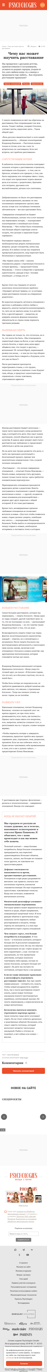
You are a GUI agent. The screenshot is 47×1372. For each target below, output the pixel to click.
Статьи (4, 46)
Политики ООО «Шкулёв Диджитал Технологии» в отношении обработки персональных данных (22, 1219)
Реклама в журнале (23, 1271)
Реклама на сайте (23, 1267)
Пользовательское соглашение (23, 1287)
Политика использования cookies (23, 1291)
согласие (10, 1358)
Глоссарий (23, 1279)
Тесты (42, 5)
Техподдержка (23, 1303)
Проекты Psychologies (23, 1299)
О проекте (23, 1263)
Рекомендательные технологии (23, 1295)
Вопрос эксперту (23, 1275)
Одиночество (37, 84)
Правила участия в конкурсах (23, 1283)
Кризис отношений (12, 84)
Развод (26, 84)
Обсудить (32, 46)
